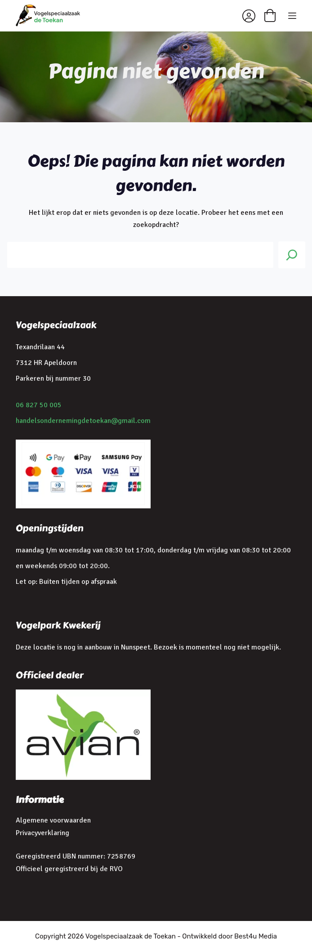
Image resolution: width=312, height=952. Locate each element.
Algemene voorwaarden (53, 820)
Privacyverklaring (42, 832)
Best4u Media (255, 936)
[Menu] (292, 16)
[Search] (291, 254)
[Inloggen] (248, 15)
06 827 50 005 (39, 404)
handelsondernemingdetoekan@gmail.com (83, 420)
